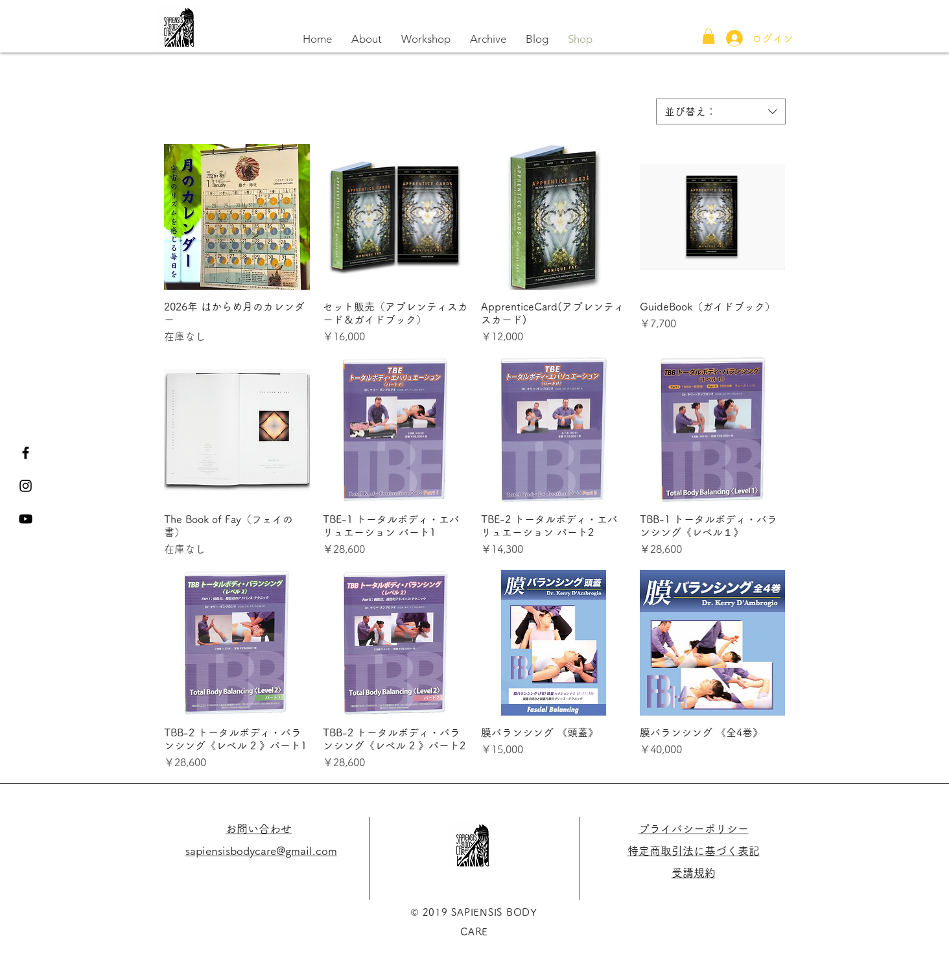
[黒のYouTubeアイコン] (26, 519)
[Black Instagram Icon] (26, 486)
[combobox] (721, 111)
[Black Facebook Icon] (26, 453)
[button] (708, 36)
